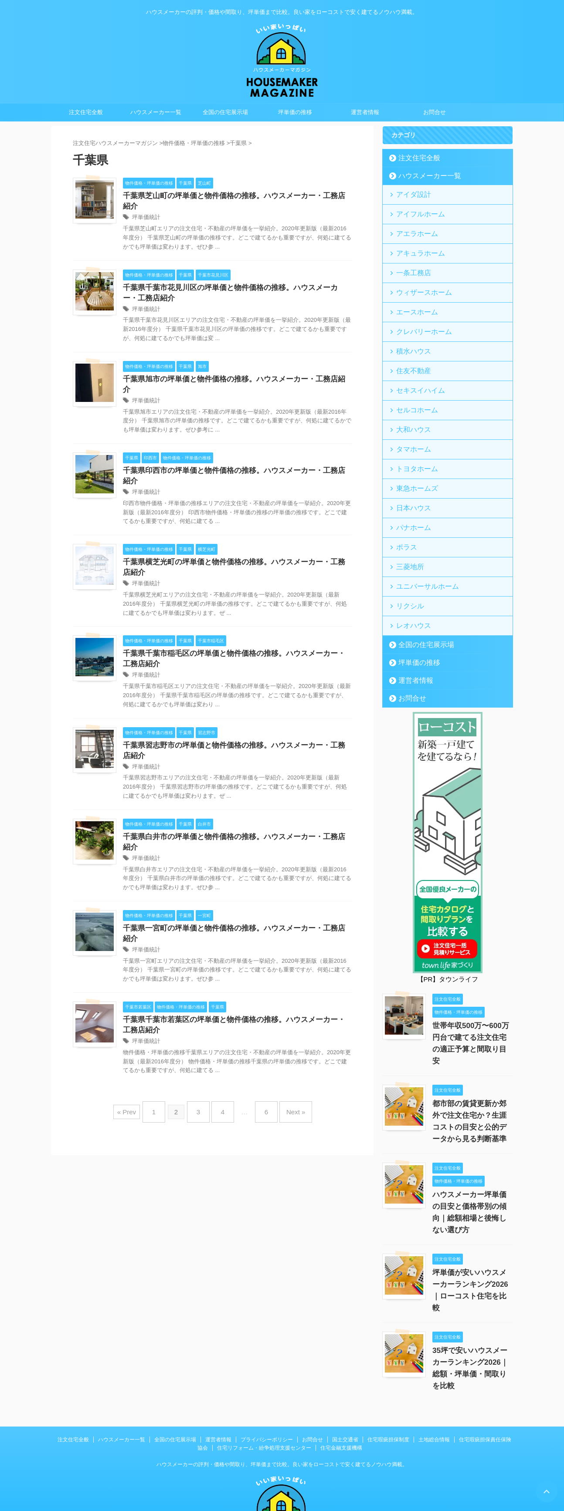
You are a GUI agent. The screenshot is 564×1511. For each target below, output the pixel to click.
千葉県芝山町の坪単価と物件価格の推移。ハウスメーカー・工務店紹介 (234, 196)
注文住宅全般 (86, 112)
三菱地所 (406, 533)
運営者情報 (365, 112)
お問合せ (434, 112)
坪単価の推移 (295, 112)
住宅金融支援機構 (341, 1384)
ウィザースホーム (418, 283)
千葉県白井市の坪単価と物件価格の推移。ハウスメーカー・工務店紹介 (234, 814)
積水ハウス (409, 336)
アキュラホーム (415, 247)
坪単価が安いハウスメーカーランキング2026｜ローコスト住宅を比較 (471, 1232)
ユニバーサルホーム (420, 550)
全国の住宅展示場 (225, 112)
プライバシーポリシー (267, 1376)
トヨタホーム (412, 443)
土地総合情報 (434, 1376)
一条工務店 (409, 265)
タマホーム (409, 425)
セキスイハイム (415, 372)
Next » (287, 1067)
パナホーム (409, 497)
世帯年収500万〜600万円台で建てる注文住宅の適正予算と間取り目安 (471, 997)
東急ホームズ (412, 461)
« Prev (137, 1067)
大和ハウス (409, 408)
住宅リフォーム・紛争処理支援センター (264, 1384)
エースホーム (412, 300)
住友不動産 (409, 354)
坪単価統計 (145, 208)
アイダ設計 (409, 193)
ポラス (403, 515)
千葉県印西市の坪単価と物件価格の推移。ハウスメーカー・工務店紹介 (234, 453)
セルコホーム (412, 390)
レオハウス (409, 586)
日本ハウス (409, 479)
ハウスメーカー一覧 (155, 112)
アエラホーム (412, 229)
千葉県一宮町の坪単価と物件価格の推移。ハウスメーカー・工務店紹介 (234, 896)
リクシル (406, 568)
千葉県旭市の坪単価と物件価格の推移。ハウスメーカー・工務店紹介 (231, 371)
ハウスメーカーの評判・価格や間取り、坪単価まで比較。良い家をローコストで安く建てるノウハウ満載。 (282, 1401)
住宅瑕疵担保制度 (388, 1376)
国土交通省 (345, 1376)
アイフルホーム (415, 211)
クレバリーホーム (418, 318)
